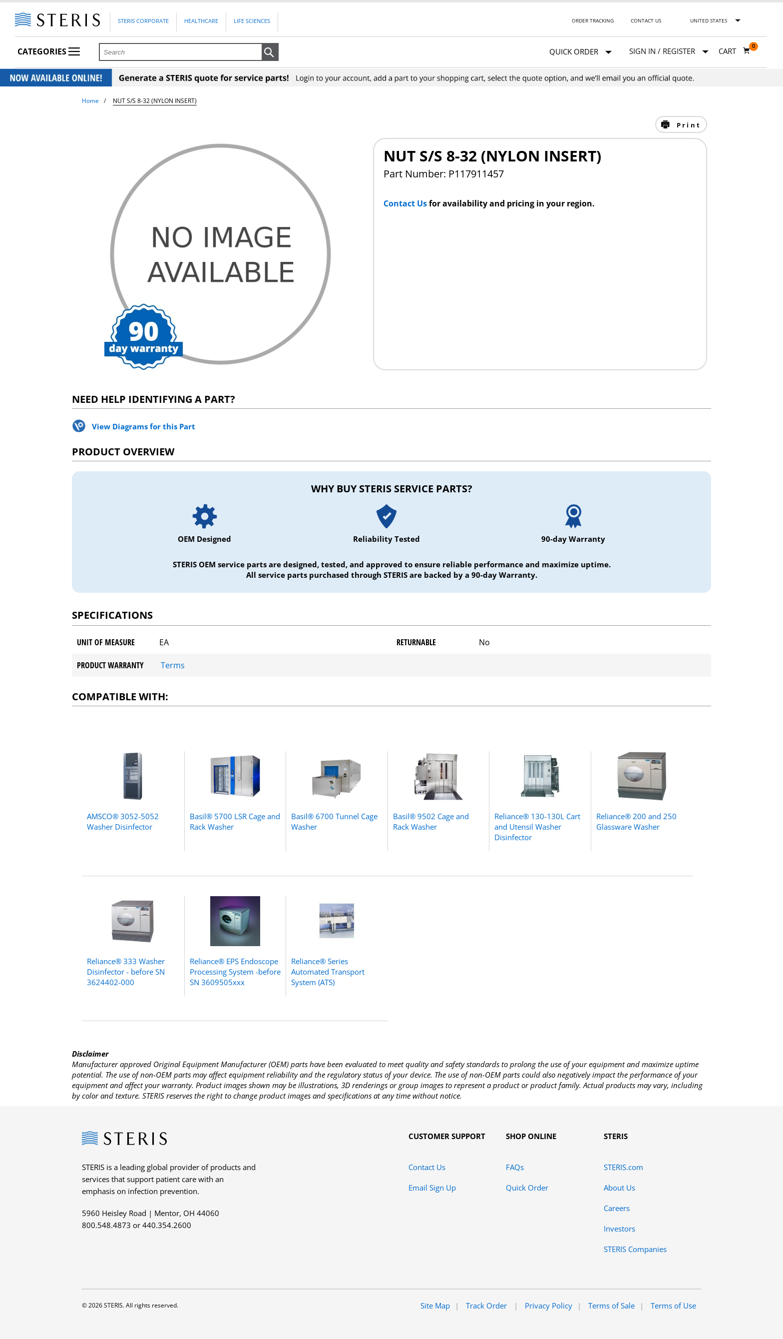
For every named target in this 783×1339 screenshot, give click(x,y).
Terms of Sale (611, 1306)
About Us (619, 1188)
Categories (48, 51)
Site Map (435, 1306)
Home (90, 100)
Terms (173, 665)
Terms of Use (673, 1306)
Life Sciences (252, 20)
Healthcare (201, 20)
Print (687, 124)
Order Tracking (593, 20)
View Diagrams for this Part (143, 426)
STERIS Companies (635, 1249)
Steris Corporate (143, 20)
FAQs (515, 1167)
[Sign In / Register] (669, 51)
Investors (619, 1229)
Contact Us (646, 20)
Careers (617, 1208)
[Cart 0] (735, 51)
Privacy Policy (548, 1306)
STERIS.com (623, 1167)
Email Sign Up (432, 1188)
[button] (270, 52)
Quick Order (580, 52)
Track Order (487, 1306)
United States (708, 20)
